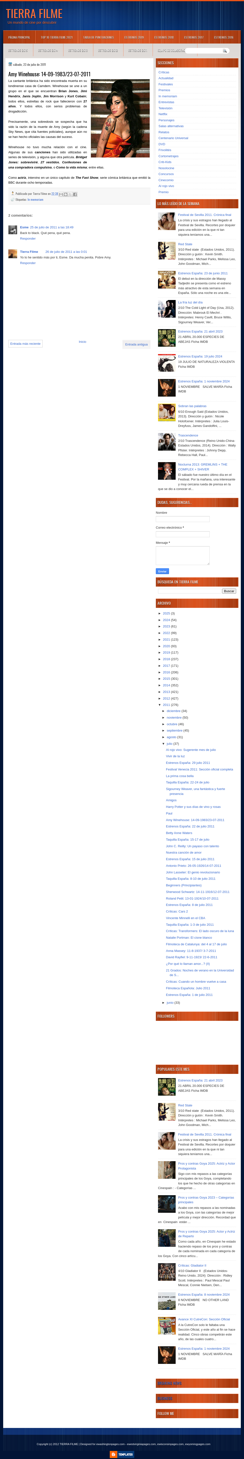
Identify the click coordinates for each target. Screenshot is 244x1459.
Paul (169, 813)
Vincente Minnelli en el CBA (185, 918)
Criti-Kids (165, 162)
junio (170, 1002)
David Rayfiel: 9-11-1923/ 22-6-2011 (191, 957)
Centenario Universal (173, 138)
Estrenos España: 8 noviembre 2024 (204, 1294)
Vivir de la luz (175, 756)
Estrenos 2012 (108, 50)
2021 (167, 639)
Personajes (166, 120)
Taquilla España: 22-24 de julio (187, 782)
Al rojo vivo (166, 186)
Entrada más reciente (25, 343)
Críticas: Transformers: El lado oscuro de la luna (200, 931)
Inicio (82, 342)
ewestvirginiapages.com (141, 1444)
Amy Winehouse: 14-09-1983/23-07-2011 (195, 820)
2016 (167, 672)
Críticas (164, 72)
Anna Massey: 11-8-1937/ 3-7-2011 (191, 951)
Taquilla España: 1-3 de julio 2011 (190, 924)
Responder (28, 238)
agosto (172, 737)
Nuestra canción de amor (183, 852)
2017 (167, 666)
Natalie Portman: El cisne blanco (189, 937)
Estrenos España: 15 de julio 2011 (190, 859)
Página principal (19, 37)
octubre (172, 724)
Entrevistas (166, 102)
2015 (167, 678)
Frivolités (165, 150)
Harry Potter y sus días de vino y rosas (193, 807)
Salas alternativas (171, 126)
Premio (164, 192)
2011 (167, 705)
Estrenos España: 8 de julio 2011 (189, 905)
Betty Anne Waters (179, 833)
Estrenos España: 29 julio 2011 (188, 763)
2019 (167, 652)
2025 (167, 613)
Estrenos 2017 (194, 37)
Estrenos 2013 (78, 50)
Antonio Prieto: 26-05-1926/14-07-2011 (193, 866)
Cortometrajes (169, 156)
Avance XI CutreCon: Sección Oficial (204, 1319)
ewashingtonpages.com (110, 1444)
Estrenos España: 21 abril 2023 (200, 331)
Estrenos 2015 (18, 50)
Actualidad (166, 78)
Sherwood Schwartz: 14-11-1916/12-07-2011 (197, 892)
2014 (167, 685)
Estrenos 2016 (223, 37)
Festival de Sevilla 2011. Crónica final (204, 215)
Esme (24, 227)
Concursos (166, 174)
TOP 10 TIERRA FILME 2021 (57, 37)
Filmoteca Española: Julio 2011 (188, 988)
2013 (167, 692)
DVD (162, 144)
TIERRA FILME (34, 13)
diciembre (174, 711)
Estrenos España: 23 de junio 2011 (203, 273)
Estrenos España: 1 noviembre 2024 (204, 381)
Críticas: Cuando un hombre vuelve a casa (196, 981)
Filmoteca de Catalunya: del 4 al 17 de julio (196, 944)
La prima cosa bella (180, 776)
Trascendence (188, 435)
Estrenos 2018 (164, 37)
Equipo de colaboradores (175, 50)
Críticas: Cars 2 (177, 911)
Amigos (171, 800)
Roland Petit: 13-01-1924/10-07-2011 (192, 898)
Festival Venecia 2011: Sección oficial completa (199, 769)
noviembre (175, 717)
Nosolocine (166, 168)
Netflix (163, 114)
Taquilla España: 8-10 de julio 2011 (190, 878)
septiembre (175, 730)
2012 (167, 698)
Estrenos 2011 (137, 50)
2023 (167, 626)
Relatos (164, 132)
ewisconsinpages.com (170, 1444)
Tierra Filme (29, 252)
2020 (167, 646)
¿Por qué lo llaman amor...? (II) (188, 964)
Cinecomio (166, 180)
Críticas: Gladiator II (192, 1265)
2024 (167, 620)
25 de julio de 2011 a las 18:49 (51, 227)
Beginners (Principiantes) (183, 885)
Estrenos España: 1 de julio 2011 (189, 995)
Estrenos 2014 (48, 50)
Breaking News (170, 1383)
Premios (164, 90)
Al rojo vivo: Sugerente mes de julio (191, 750)
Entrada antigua (136, 344)
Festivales (166, 84)
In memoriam (35, 199)
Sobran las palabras (192, 406)
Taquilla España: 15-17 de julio (187, 839)
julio (170, 744)
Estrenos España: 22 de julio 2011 (190, 826)
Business (165, 1398)
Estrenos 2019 (134, 37)
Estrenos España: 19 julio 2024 (200, 356)
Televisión (165, 108)
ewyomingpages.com (197, 1444)
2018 (167, 659)
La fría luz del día (190, 302)
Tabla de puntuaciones (98, 37)
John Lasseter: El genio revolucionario (193, 872)
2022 (167, 633)
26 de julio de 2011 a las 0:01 (66, 252)
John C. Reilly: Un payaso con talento (192, 846)
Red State (185, 244)
